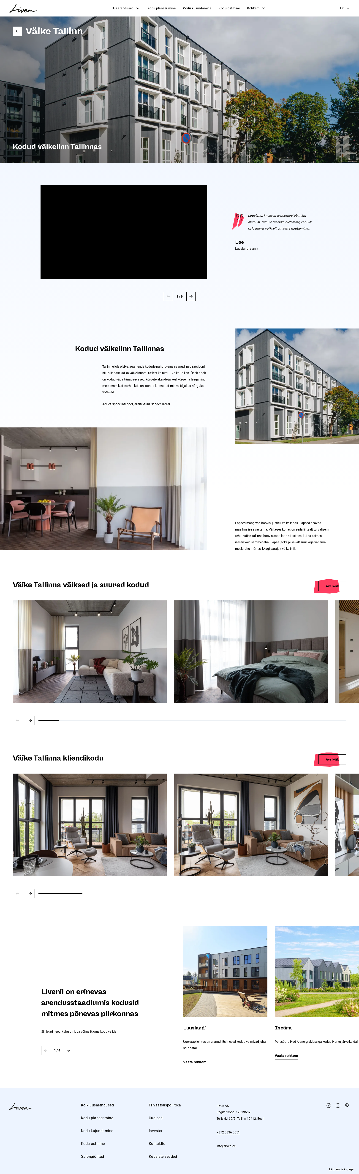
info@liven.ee (226, 1146)
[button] (191, 296)
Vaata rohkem (195, 1062)
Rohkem (256, 8)
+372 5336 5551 (228, 1132)
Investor (156, 1131)
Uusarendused (126, 8)
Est (345, 8)
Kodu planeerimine (161, 8)
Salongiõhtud (92, 1156)
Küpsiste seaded (163, 1156)
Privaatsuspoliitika (165, 1105)
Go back (17, 31)
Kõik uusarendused (97, 1105)
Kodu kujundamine (197, 8)
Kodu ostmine (229, 8)
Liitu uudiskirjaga (341, 1169)
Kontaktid (157, 1143)
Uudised (156, 1118)
